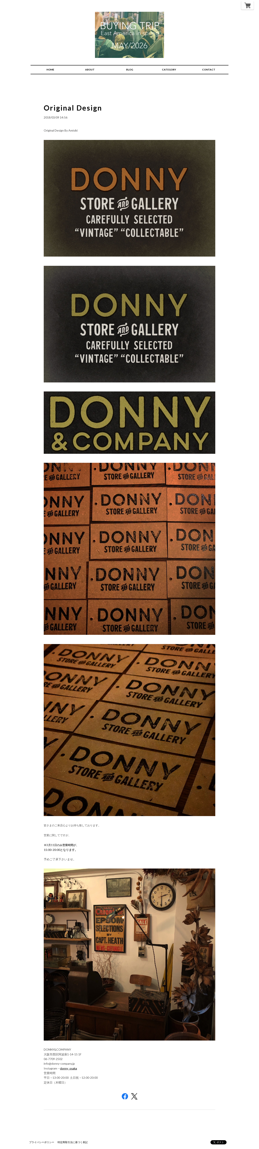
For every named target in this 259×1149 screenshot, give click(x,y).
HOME (50, 69)
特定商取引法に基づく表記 (73, 1142)
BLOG (129, 69)
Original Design (73, 107)
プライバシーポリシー (41, 1142)
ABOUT (90, 69)
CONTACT (208, 69)
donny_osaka (68, 1068)
